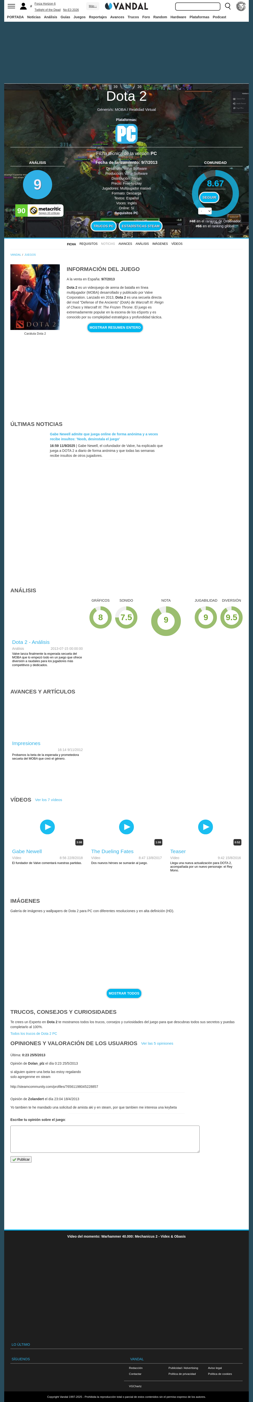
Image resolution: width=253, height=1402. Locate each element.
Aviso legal (215, 1367)
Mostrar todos (124, 993)
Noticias (34, 17)
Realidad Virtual (142, 109)
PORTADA (15, 17)
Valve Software (135, 169)
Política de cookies (220, 1373)
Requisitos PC (126, 213)
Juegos (80, 17)
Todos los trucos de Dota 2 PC (33, 1034)
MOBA (120, 109)
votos (215, 222)
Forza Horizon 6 (45, 3)
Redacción (136, 1367)
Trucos (133, 17)
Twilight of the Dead (48, 10)
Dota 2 (126, 96)
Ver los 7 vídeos (48, 800)
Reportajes (98, 17)
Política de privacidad (182, 1373)
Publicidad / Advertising (183, 1367)
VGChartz (135, 1386)
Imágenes (160, 244)
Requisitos (89, 244)
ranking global (222, 226)
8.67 (215, 183)
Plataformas (199, 17)
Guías (65, 17)
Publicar (21, 1159)
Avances (117, 17)
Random (160, 17)
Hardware (178, 17)
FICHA (71, 244)
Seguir (209, 197)
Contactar (135, 1373)
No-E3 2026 (71, 10)
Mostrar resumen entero (115, 327)
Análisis (50, 17)
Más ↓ (93, 6)
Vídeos (177, 244)
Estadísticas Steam (141, 226)
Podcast (219, 17)
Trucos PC (103, 226)
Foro (146, 17)
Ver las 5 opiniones (157, 1043)
